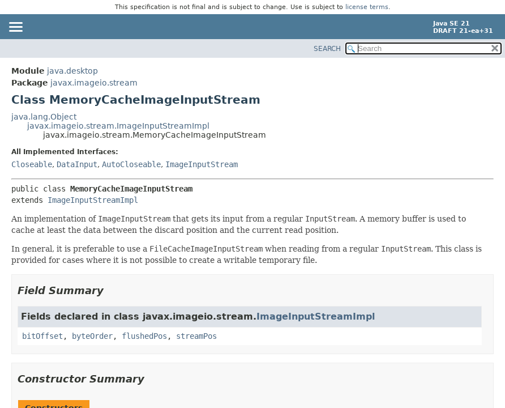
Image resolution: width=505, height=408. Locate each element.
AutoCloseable (131, 164)
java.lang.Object (43, 116)
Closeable (31, 164)
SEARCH (327, 49)
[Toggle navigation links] (15, 28)
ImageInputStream (201, 164)
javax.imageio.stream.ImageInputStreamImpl (118, 125)
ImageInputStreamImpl (93, 200)
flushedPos (144, 336)
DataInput (77, 164)
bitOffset (42, 336)
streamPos (196, 336)
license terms (366, 7)
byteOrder (92, 336)
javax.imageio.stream (94, 82)
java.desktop (72, 70)
